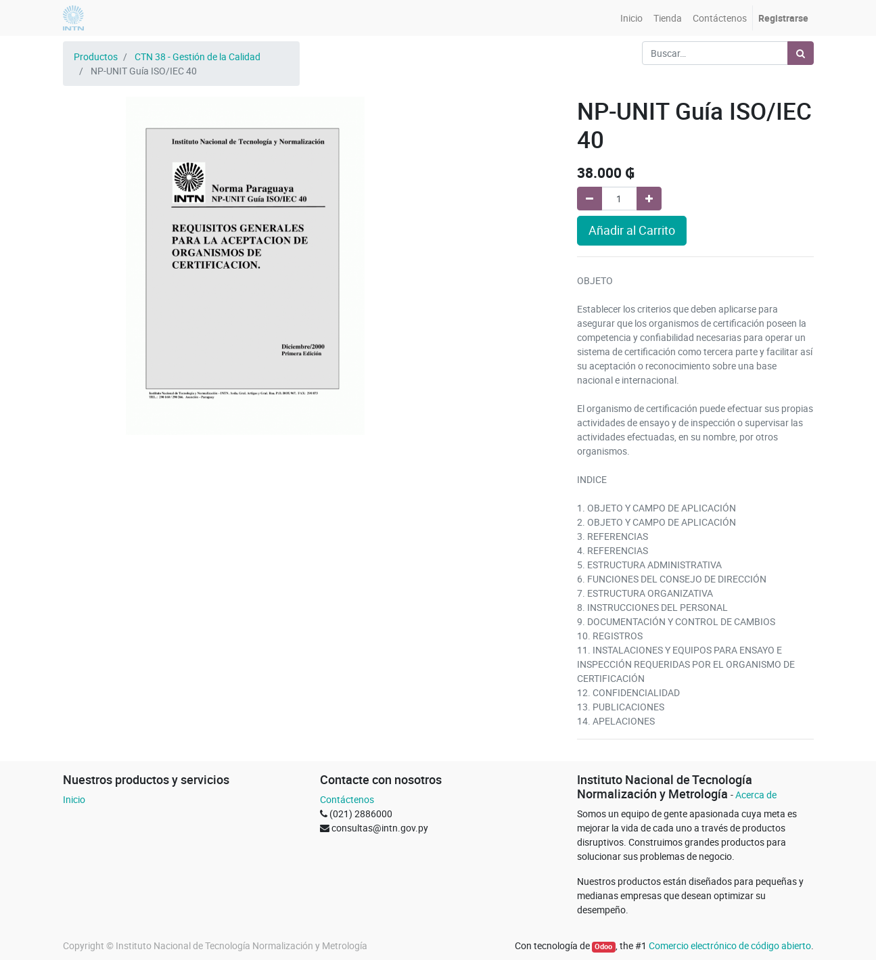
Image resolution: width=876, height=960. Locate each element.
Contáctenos (347, 799)
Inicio (74, 799)
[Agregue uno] (649, 198)
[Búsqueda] (800, 53)
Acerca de (756, 794)
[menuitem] (631, 17)
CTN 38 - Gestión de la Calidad (197, 56)
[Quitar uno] (589, 198)
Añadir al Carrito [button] (632, 230)
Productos (96, 56)
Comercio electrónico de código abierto (730, 945)
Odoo (603, 946)
